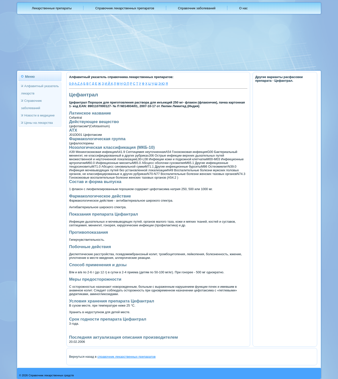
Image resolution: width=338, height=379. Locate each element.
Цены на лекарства (38, 123)
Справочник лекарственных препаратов (124, 8)
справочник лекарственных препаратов (126, 356)
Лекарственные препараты (51, 8)
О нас (243, 8)
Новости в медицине (39, 115)
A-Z (77, 83)
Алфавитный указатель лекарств (40, 89)
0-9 (71, 83)
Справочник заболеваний (196, 8)
